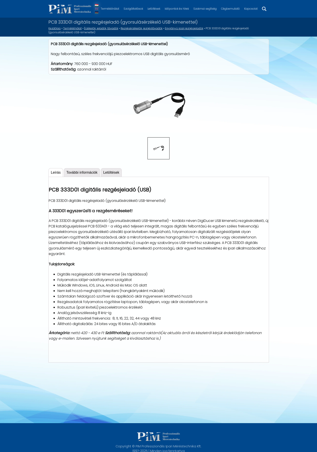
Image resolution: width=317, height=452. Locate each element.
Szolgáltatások (133, 9)
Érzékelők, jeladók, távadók (101, 28)
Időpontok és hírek (177, 9)
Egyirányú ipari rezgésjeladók (184, 28)
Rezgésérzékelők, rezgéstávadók (141, 28)
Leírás (56, 172)
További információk (81, 172)
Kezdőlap (54, 28)
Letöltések (153, 9)
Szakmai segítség (205, 9)
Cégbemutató (230, 9)
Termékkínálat (110, 9)
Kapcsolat (251, 9)
